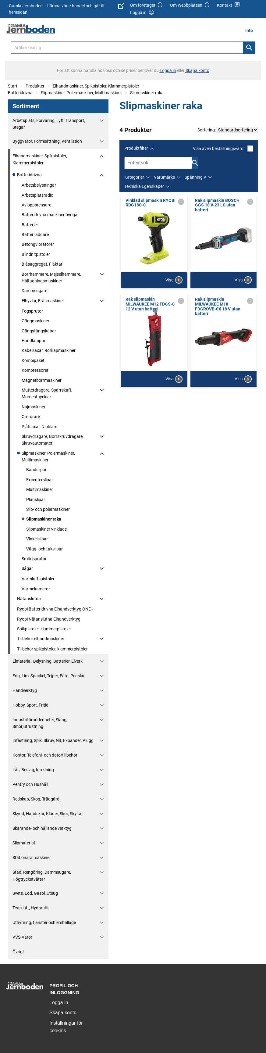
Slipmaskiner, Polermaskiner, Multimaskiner (81, 92)
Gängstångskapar (39, 330)
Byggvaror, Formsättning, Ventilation (47, 141)
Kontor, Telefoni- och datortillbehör (44, 755)
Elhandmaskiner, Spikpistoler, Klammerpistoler (96, 86)
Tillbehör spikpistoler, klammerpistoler (52, 648)
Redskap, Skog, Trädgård (35, 799)
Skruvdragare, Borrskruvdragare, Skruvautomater (52, 440)
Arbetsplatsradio (37, 195)
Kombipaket (33, 360)
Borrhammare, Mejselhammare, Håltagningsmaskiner (51, 277)
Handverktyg (24, 690)
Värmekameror (36, 588)
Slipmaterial (23, 842)
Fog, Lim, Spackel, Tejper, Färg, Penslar (48, 675)
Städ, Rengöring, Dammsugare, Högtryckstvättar (41, 875)
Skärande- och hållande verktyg (42, 828)
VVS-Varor (22, 937)
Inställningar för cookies (66, 1026)
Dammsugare (34, 290)
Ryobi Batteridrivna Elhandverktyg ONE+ (55, 609)
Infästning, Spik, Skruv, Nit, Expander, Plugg (53, 740)
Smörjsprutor (34, 558)
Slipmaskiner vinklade (46, 529)
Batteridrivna (20, 92)
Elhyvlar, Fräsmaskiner (43, 300)
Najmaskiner (33, 406)
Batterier (30, 224)
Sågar (27, 568)
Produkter (35, 86)
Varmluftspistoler (38, 578)
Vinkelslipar (37, 538)
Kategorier (134, 177)
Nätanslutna (29, 598)
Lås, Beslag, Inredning (33, 769)
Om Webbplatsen (190, 5)
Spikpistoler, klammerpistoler (44, 628)
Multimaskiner (39, 489)
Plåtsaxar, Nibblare (39, 426)
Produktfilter (136, 148)
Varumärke (164, 177)
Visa (174, 280)
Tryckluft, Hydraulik (30, 907)
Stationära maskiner (31, 857)
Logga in (58, 1002)
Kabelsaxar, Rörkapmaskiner (49, 350)
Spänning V (195, 177)
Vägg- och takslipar (44, 548)
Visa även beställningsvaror (223, 148)
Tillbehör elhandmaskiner (40, 638)
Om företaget (146, 5)
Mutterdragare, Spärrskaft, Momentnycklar (47, 393)
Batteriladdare (35, 234)
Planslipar (35, 499)
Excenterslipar (39, 479)
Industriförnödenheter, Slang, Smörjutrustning (39, 723)
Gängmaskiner (35, 320)
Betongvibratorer (38, 244)
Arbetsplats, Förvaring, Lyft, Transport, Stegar (48, 124)
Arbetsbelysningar (39, 185)
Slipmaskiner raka (147, 92)
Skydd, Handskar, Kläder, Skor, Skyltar (47, 813)
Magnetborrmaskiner (42, 380)
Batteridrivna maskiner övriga (49, 214)
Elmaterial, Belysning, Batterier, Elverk (47, 661)
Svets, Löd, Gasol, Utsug (35, 893)
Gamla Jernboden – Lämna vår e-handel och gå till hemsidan (66, 9)
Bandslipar (36, 469)
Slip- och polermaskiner (48, 509)
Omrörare (31, 416)
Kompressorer (35, 370)
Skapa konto (62, 1012)
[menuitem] (250, 30)
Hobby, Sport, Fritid (30, 705)
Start (12, 86)
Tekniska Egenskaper (144, 186)
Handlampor (33, 340)
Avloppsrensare (36, 204)
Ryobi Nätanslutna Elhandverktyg (48, 619)
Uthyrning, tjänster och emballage (44, 922)
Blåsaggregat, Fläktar (42, 264)
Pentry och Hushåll (30, 784)
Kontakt (228, 5)
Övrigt (18, 951)
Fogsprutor (32, 311)
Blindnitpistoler (36, 254)
